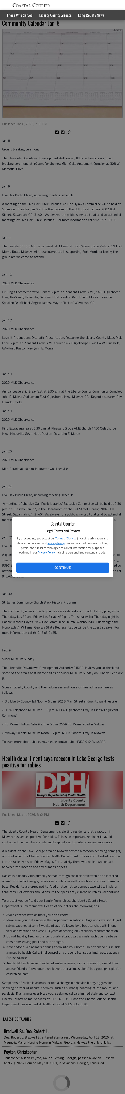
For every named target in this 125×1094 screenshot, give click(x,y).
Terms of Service (65, 538)
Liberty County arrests (55, 15)
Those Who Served (20, 15)
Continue (62, 567)
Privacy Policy (56, 543)
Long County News (91, 15)
